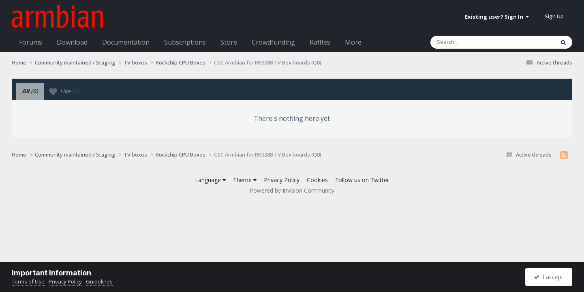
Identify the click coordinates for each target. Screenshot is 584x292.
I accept (548, 277)
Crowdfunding (273, 42)
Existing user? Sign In (497, 16)
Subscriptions (185, 42)
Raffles (320, 42)
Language (210, 180)
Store (228, 42)
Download (72, 42)
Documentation (126, 42)
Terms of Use (28, 281)
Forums (30, 42)
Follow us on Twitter (362, 180)
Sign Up (554, 16)
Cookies (317, 180)
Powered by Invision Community (292, 190)
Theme (245, 180)
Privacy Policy (281, 180)
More (353, 42)
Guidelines (99, 281)
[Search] (471, 42)
